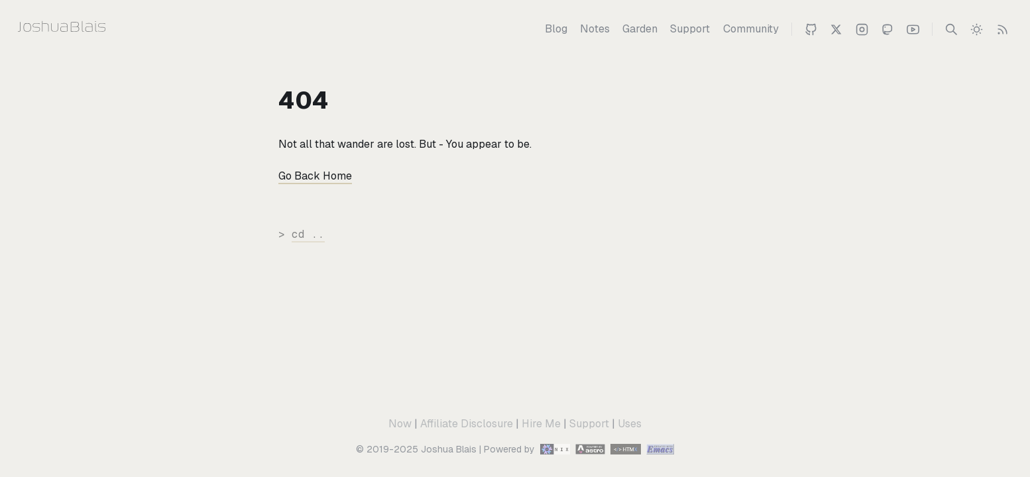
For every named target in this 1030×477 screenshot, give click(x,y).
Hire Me (541, 424)
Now (400, 424)
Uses (630, 424)
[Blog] (556, 29)
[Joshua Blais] (87, 29)
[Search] (951, 29)
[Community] (751, 29)
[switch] (976, 29)
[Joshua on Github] (811, 29)
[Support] (690, 29)
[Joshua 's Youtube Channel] (913, 29)
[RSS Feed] (1002, 29)
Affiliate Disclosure (466, 424)
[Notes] (595, 29)
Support (589, 424)
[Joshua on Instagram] (862, 29)
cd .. (308, 234)
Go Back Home (315, 176)
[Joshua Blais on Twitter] (836, 29)
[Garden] (640, 29)
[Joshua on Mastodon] (887, 29)
